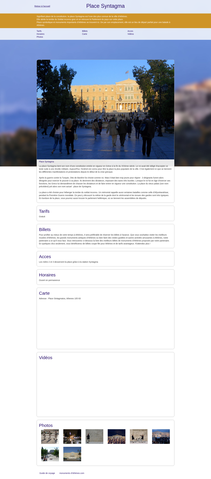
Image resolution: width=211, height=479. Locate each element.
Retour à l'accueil (42, 6)
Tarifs (39, 31)
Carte (84, 34)
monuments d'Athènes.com (71, 473)
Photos (40, 37)
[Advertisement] (105, 49)
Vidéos (130, 34)
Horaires (40, 34)
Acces (130, 31)
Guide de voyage (47, 473)
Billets (84, 31)
